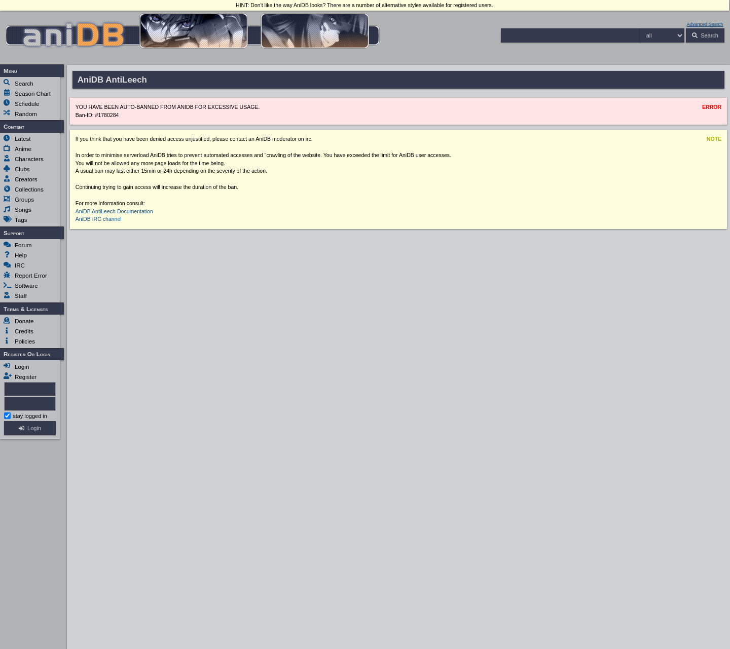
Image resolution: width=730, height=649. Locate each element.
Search (709, 35)
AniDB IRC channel (99, 219)
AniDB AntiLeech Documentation (114, 211)
